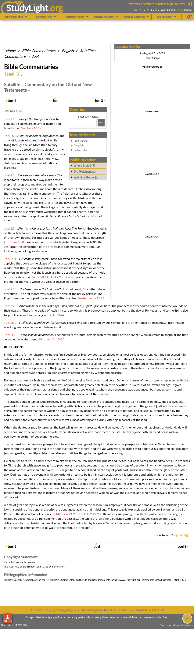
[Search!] (101, 122)
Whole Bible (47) (84, 165)
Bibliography (80, 150)
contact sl (123, 610)
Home (11, 50)
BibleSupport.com (32, 566)
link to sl (157, 610)
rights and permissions (96, 610)
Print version (81, 140)
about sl (140, 610)
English (68, 50)
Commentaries (39, 50)
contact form (161, 617)
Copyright (79, 145)
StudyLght (27, 7)
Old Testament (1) (84, 171)
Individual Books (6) (86, 177)
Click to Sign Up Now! (170, 4)
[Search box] (84, 122)
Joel (35, 56)
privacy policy (63, 610)
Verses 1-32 (13, 111)
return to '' (174, 535)
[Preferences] (189, 17)
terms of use (39, 610)
